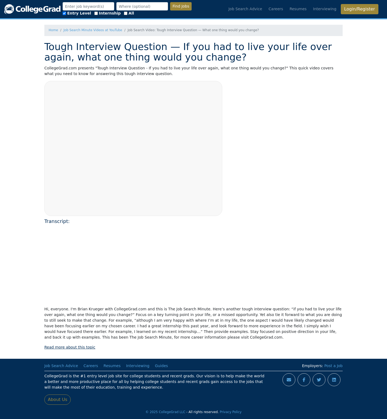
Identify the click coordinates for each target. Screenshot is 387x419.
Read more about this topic (69, 347)
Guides (161, 366)
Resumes (297, 9)
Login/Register (359, 9)
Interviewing (324, 9)
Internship (107, 13)
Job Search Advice (245, 9)
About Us (57, 399)
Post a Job (333, 366)
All (129, 13)
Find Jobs (181, 6)
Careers (275, 9)
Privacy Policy (231, 412)
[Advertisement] (193, 264)
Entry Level (77, 13)
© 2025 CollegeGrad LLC (165, 412)
